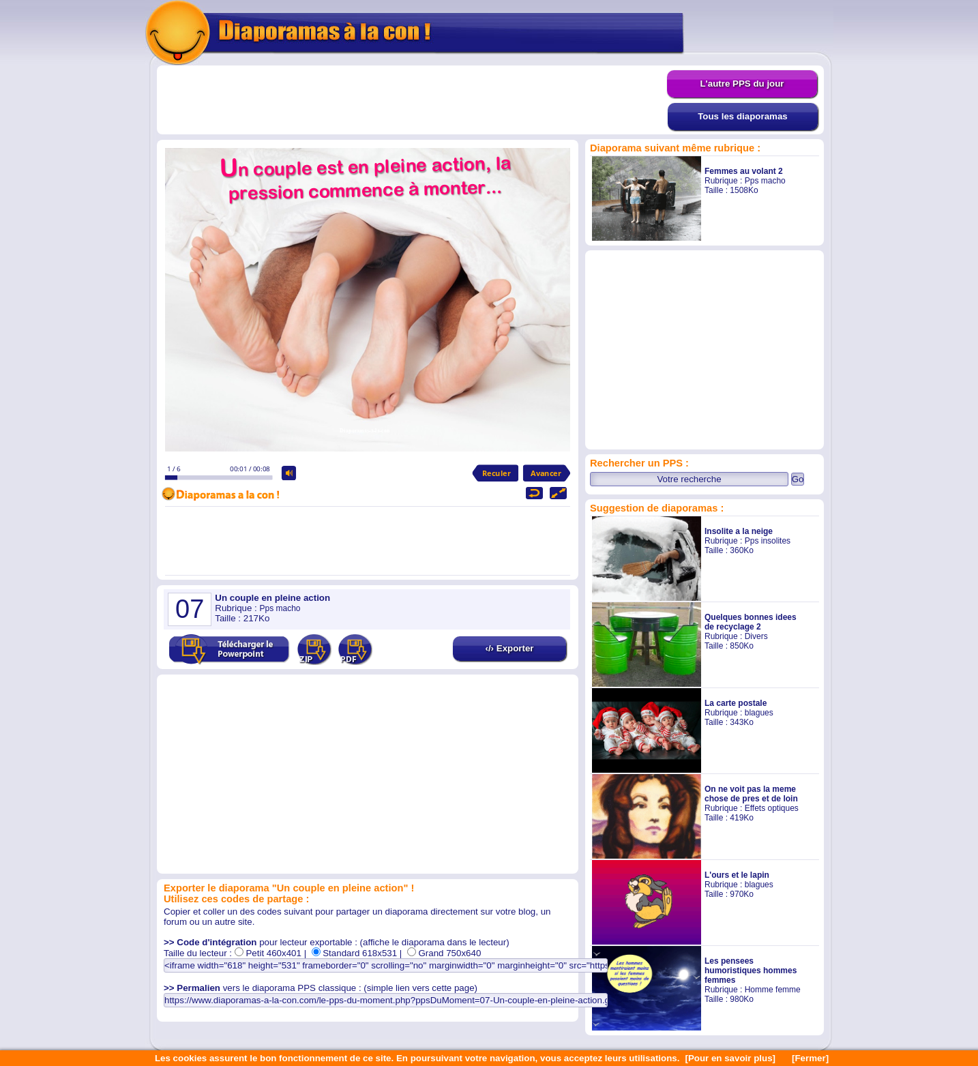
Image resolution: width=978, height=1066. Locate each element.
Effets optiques (772, 808)
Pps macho (765, 181)
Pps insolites (767, 541)
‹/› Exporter (509, 648)
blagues (759, 712)
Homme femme (773, 989)
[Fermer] (810, 1058)
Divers (756, 636)
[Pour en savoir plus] (730, 1058)
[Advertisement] (412, 100)
